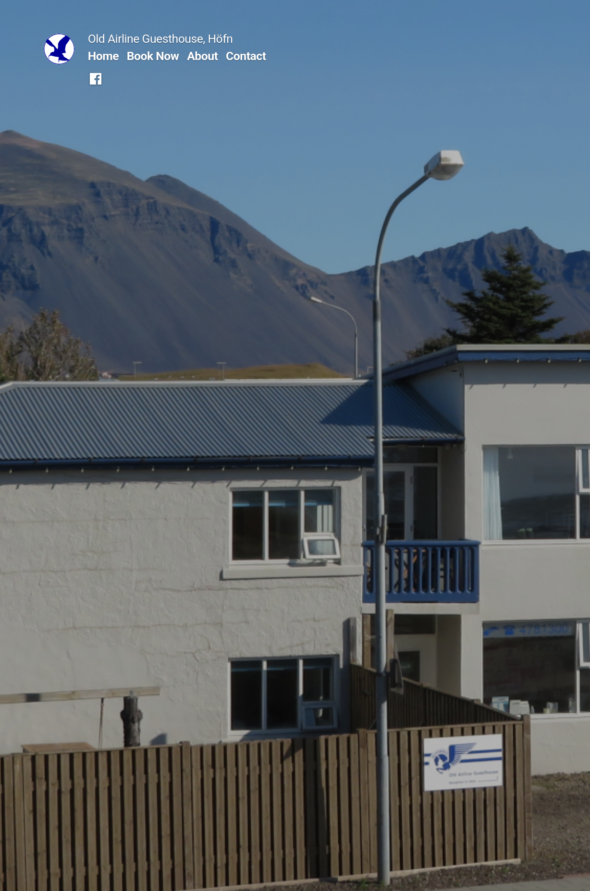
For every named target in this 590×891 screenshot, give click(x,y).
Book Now (153, 56)
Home (103, 56)
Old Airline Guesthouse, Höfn (160, 39)
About (202, 56)
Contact (246, 56)
